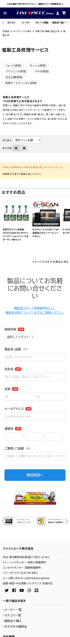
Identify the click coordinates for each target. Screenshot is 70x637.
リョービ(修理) (13, 65)
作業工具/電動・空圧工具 (47, 31)
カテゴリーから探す (22, 31)
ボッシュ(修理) (38, 65)
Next (66, 22)
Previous (3, 22)
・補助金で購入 (12, 620)
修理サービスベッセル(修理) (21, 83)
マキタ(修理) (42, 71)
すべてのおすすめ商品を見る (52, 261)
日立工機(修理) (14, 77)
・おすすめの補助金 (15, 626)
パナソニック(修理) (16, 71)
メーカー (26, 22)
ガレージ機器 (41, 22)
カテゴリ (11, 22)
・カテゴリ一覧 (12, 615)
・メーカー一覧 (12, 609)
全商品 (6, 31)
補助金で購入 (58, 22)
